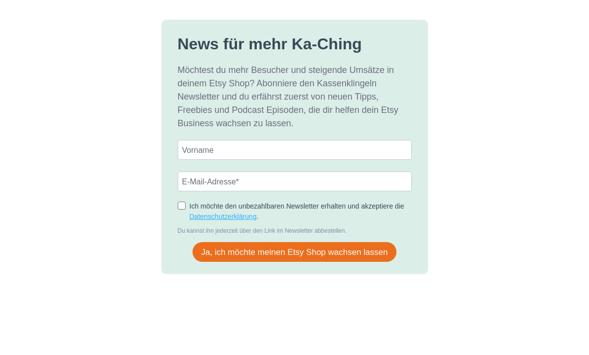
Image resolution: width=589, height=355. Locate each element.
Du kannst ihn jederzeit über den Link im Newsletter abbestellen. (262, 230)
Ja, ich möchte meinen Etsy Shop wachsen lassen (294, 252)
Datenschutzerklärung (223, 216)
